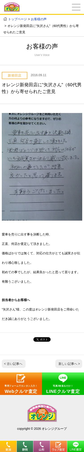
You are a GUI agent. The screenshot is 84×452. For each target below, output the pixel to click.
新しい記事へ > (69, 364)
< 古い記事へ (13, 364)
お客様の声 (39, 19)
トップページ (17, 19)
